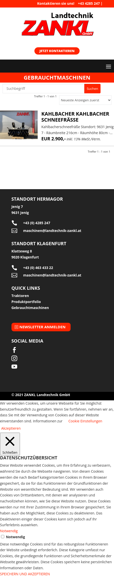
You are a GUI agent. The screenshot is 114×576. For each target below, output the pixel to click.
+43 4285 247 (89, 3)
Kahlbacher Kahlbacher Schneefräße (75, 116)
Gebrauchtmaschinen (30, 307)
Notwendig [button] (9, 530)
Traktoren (20, 295)
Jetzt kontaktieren (57, 51)
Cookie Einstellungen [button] (85, 421)
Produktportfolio (26, 301)
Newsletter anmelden (42, 326)
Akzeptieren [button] (11, 428)
